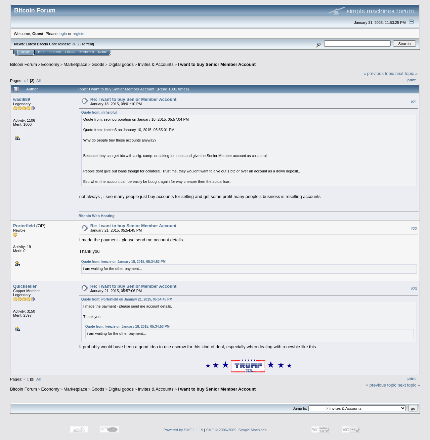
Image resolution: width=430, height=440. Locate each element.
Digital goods (121, 64)
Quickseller (25, 286)
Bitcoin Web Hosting (97, 216)
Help (41, 52)
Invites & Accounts (155, 64)
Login (70, 52)
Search (55, 52)
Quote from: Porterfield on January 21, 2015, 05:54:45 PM (126, 299)
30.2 (75, 44)
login (63, 33)
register (79, 33)
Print (411, 80)
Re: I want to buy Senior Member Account (133, 99)
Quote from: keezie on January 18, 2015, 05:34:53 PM (123, 262)
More (102, 52)
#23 (414, 289)
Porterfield (24, 225)
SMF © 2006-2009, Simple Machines (236, 430)
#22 (414, 229)
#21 (414, 102)
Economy (50, 64)
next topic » (406, 73)
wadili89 (21, 99)
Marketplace (75, 64)
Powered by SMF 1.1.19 (183, 430)
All (38, 80)
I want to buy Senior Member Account (217, 64)
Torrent (87, 44)
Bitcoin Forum (23, 64)
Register (86, 52)
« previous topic (378, 73)
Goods (97, 64)
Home (25, 52)
